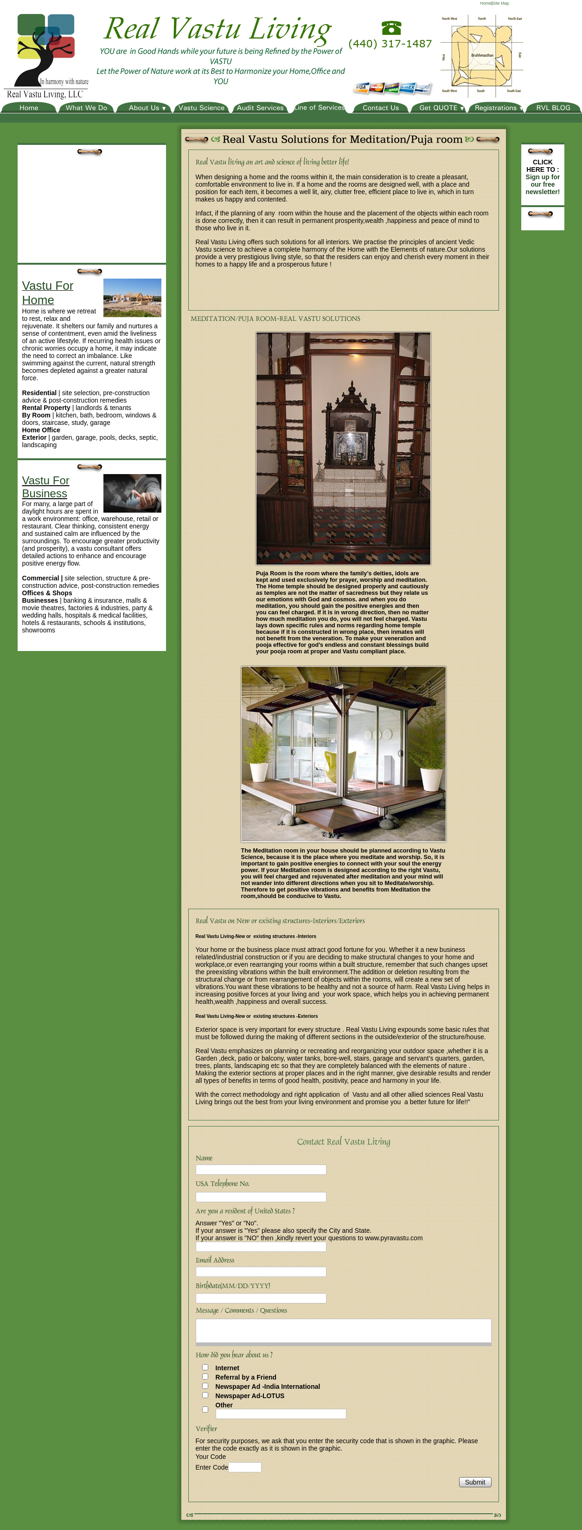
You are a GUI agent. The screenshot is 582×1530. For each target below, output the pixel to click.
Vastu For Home (48, 293)
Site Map (500, 3)
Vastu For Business (46, 487)
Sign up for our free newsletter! (543, 184)
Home (486, 3)
